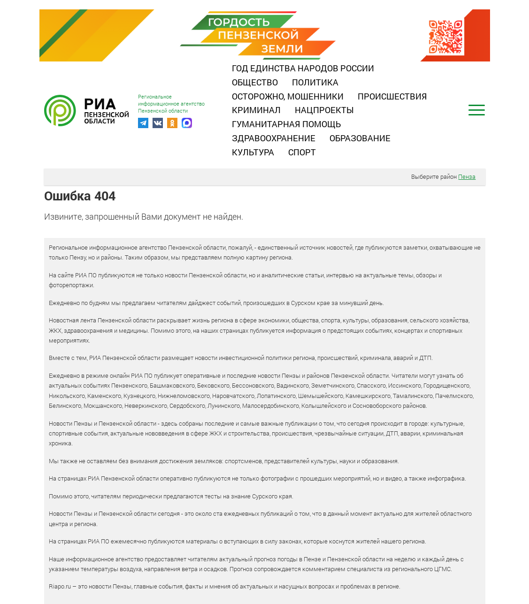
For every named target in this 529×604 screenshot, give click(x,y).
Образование (360, 138)
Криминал (256, 109)
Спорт (302, 152)
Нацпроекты (324, 109)
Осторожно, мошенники (288, 96)
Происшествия (392, 96)
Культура (253, 152)
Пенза (466, 176)
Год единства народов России (303, 68)
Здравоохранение (273, 138)
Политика (315, 82)
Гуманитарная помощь (286, 124)
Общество (255, 82)
